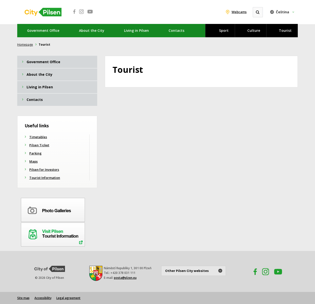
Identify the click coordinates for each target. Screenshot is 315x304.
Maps (33, 161)
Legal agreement (68, 298)
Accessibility (42, 298)
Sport (224, 30)
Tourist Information (44, 177)
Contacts (176, 30)
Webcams (239, 12)
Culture (253, 30)
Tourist (285, 30)
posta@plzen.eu (125, 278)
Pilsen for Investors (44, 169)
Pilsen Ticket (39, 145)
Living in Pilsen (136, 30)
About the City (91, 30)
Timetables (38, 137)
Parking (35, 153)
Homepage (25, 44)
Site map (23, 298)
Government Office (43, 30)
